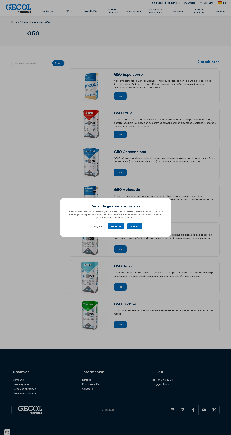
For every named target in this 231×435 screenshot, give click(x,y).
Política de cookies (125, 217)
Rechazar (116, 226)
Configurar (97, 226)
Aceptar (135, 226)
